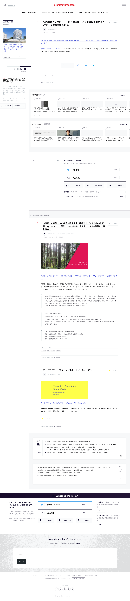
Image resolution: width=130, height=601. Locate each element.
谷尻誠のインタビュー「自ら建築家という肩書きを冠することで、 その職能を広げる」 (14, 80)
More (121, 191)
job (59, 374)
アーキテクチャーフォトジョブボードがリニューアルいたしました (63, 403)
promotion (70, 234)
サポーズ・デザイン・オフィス (51, 49)
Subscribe (121, 185)
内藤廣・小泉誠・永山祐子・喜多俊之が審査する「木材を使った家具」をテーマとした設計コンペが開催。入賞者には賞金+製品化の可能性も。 (14, 90)
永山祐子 (46, 237)
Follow (115, 169)
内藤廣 (51, 237)
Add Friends (98, 185)
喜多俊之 (61, 237)
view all (122, 95)
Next (23, 57)
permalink (58, 82)
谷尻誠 (53, 32)
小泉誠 (55, 237)
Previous (20, 57)
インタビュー (47, 32)
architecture (51, 29)
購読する (21, 561)
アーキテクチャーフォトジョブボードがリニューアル (14, 99)
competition (62, 234)
